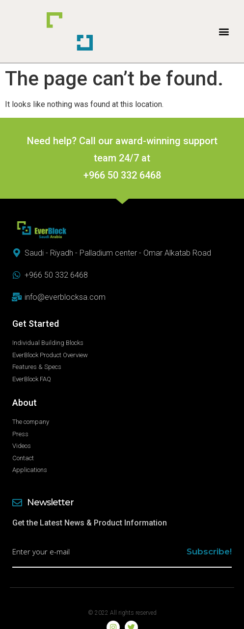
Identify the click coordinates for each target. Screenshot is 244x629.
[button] (224, 32)
